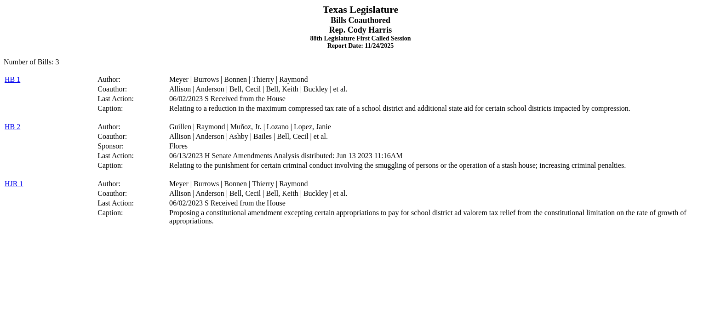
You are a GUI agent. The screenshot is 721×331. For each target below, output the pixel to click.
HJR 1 (14, 184)
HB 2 (12, 127)
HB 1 (12, 79)
